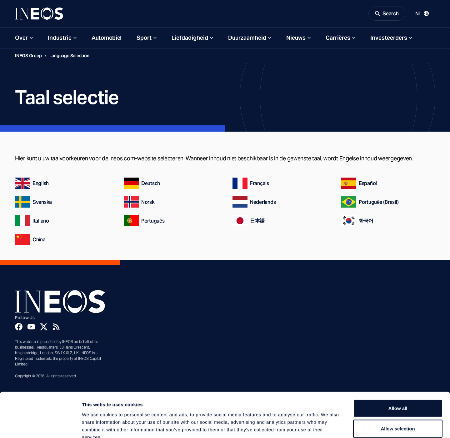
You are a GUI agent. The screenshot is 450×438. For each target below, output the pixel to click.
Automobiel (107, 38)
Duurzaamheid (247, 38)
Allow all (398, 371)
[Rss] (56, 327)
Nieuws (296, 38)
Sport (144, 38)
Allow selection (398, 392)
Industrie (60, 38)
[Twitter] (44, 327)
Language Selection (69, 56)
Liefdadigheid (190, 38)
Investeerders (388, 38)
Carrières (338, 38)
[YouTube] (31, 327)
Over (21, 38)
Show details (327, 425)
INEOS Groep (28, 56)
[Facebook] (18, 327)
